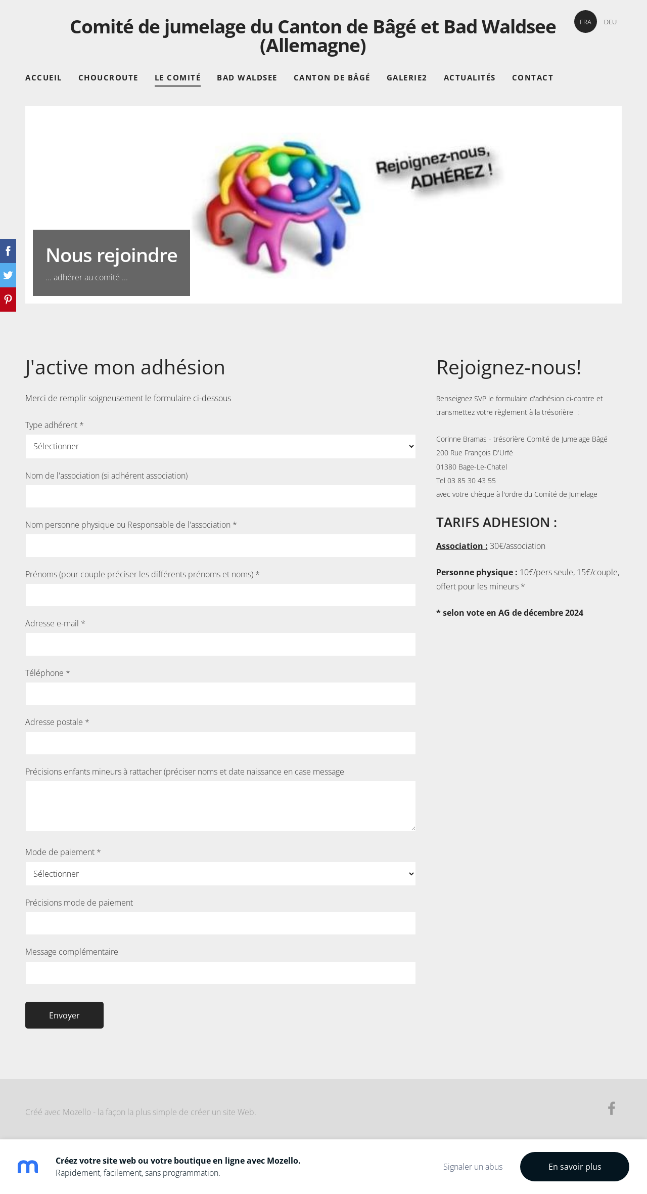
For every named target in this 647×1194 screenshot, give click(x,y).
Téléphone (47, 672)
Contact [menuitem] (533, 77)
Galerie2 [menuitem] (407, 77)
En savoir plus (575, 1166)
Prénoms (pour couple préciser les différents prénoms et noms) (142, 574)
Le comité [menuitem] (178, 77)
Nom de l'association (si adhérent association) (106, 475)
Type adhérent (54, 425)
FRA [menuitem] (585, 21)
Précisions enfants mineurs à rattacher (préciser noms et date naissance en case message (184, 771)
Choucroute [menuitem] (108, 77)
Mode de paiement (63, 852)
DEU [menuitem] (610, 21)
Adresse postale (57, 722)
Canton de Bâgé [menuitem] (332, 77)
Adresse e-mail (55, 623)
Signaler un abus (472, 1166)
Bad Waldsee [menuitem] (247, 77)
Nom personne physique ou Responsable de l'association (131, 524)
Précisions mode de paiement (79, 902)
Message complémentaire (71, 951)
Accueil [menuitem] (43, 77)
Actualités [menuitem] (470, 77)
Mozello (77, 1112)
